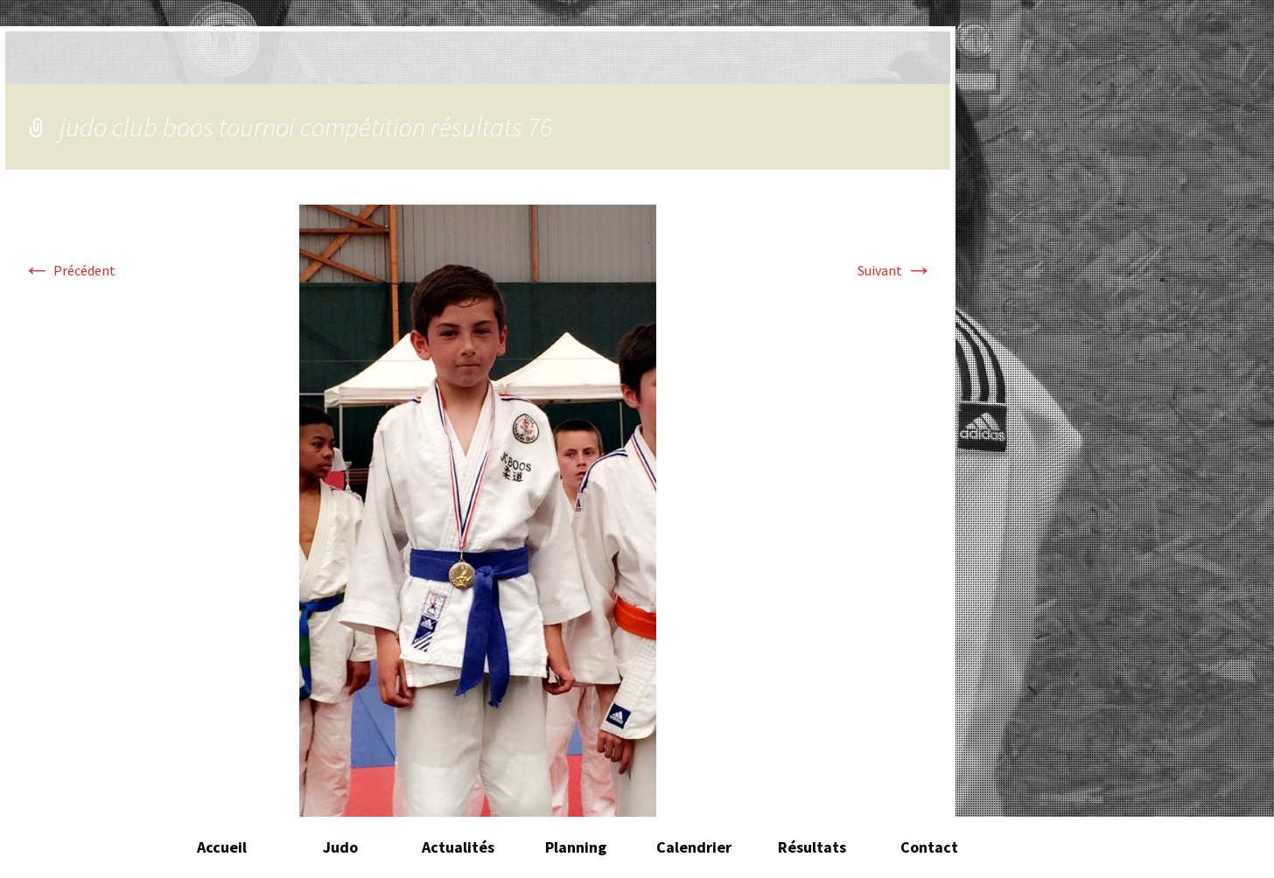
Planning (575, 847)
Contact (929, 847)
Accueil (222, 847)
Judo (340, 847)
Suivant (895, 270)
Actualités (458, 847)
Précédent (69, 270)
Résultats (812, 847)
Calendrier (694, 847)
